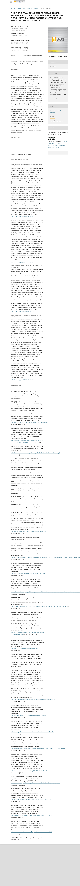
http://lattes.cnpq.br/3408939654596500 (22, 311)
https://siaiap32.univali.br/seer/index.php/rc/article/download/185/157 (31, 422)
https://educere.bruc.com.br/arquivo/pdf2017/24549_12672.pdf (29, 771)
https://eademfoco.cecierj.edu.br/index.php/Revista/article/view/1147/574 (31, 832)
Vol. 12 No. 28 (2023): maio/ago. (31, 8)
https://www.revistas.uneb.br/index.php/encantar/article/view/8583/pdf (31, 799)
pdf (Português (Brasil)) (58, 56)
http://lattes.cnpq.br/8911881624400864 (22, 380)
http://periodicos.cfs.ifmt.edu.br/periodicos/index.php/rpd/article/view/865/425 (33, 699)
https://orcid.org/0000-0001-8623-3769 (19, 37)
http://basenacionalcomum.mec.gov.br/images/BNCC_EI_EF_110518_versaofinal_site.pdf (35, 453)
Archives (18, 8)
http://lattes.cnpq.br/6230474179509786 (22, 262)
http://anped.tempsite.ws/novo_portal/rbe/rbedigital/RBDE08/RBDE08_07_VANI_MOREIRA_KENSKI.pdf (39, 606)
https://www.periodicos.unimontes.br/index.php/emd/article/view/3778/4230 (32, 732)
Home (13, 8)
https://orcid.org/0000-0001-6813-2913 (19, 43)
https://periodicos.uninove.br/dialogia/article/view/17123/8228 (28, 715)
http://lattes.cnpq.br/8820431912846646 (22, 216)
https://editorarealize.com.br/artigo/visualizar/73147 (26, 648)
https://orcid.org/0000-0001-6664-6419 (19, 30)
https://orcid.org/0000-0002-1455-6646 (19, 50)
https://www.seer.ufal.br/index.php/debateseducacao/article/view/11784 (31, 815)
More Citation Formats (57, 99)
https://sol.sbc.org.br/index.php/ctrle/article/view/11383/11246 (28, 531)
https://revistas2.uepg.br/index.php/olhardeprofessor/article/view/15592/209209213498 (35, 783)
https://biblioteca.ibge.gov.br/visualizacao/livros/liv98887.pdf (28, 573)
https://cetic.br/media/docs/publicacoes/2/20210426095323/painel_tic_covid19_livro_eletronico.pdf (38, 748)
